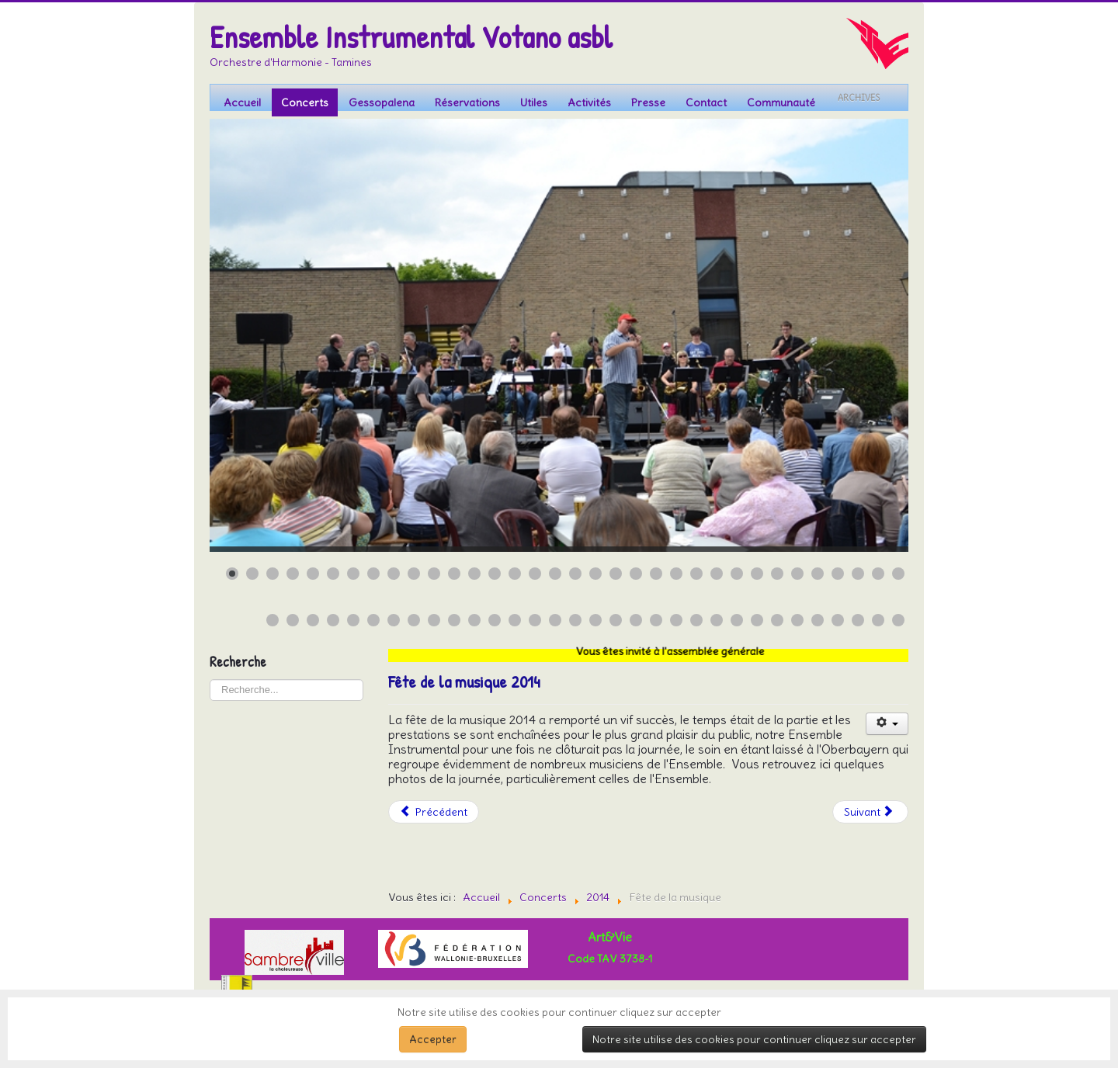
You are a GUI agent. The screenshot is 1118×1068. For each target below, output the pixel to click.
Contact (706, 102)
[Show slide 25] (716, 573)
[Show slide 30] (817, 573)
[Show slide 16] (535, 573)
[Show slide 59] (757, 620)
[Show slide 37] (313, 620)
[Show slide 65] (878, 620)
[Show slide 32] (858, 573)
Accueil (242, 102)
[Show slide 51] (595, 620)
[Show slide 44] (454, 620)
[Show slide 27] (757, 573)
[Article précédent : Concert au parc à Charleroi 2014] (434, 812)
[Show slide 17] (555, 573)
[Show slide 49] (555, 620)
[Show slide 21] (636, 573)
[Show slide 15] (515, 573)
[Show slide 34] (898, 573)
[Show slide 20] (615, 573)
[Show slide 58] (737, 620)
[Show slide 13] (474, 573)
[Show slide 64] (858, 620)
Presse (648, 102)
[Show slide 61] (797, 620)
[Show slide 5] (313, 573)
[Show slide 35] (272, 620)
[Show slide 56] (696, 620)
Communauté (781, 102)
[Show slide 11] (434, 573)
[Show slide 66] (898, 620)
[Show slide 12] (454, 573)
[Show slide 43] (434, 620)
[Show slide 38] (333, 620)
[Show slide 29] (797, 573)
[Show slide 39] (353, 620)
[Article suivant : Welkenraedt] (870, 812)
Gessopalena (382, 102)
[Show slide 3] (272, 573)
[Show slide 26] (737, 573)
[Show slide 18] (575, 573)
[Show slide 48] (535, 620)
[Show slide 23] (676, 573)
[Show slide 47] (515, 620)
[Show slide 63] (838, 620)
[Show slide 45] (474, 620)
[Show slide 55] (676, 620)
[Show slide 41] (393, 620)
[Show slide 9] (393, 573)
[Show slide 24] (696, 573)
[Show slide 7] (353, 573)
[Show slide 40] (373, 620)
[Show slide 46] (494, 620)
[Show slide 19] (595, 573)
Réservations (467, 102)
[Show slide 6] (333, 573)
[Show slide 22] (656, 573)
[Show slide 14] (494, 573)
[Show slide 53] (636, 620)
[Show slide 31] (838, 573)
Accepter (433, 1039)
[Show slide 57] (716, 620)
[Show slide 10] (414, 573)
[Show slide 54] (656, 620)
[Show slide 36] (292, 620)
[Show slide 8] (373, 573)
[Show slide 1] (232, 573)
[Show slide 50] (575, 620)
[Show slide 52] (615, 620)
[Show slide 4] (292, 573)
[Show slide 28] (777, 573)
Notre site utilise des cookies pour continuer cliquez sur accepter (754, 1039)
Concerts (304, 102)
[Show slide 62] (817, 620)
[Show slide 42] (414, 620)
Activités (589, 102)
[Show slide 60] (777, 620)
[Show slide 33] (878, 573)
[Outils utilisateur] (887, 724)
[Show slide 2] (252, 573)
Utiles (533, 102)
